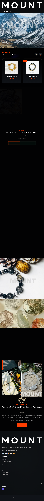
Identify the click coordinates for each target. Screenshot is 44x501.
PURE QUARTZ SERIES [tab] (27, 142)
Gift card (4, 459)
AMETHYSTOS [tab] (14, 142)
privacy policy (5, 463)
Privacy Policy (5, 474)
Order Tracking (5, 472)
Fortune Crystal (12, 76)
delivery (4, 464)
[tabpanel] (22, 201)
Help (3, 476)
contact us (22, 424)
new (24, 61)
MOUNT (18, 497)
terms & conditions (6, 461)
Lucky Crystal (32, 76)
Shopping (4, 470)
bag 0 (8, 11)
